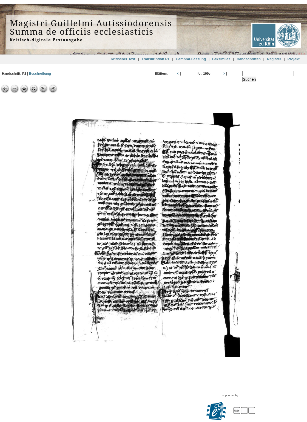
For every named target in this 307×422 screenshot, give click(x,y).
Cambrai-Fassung (191, 59)
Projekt (294, 59)
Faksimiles (221, 59)
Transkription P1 (156, 59)
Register (274, 59)
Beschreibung (40, 74)
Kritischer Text (123, 59)
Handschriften (248, 59)
